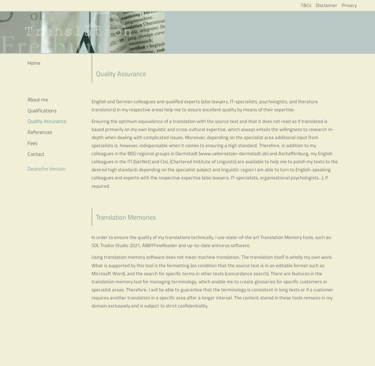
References (39, 132)
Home (33, 63)
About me (37, 99)
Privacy (349, 5)
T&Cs (306, 5)
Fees (32, 143)
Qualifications (42, 110)
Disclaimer (326, 5)
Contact (35, 154)
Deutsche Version (46, 168)
